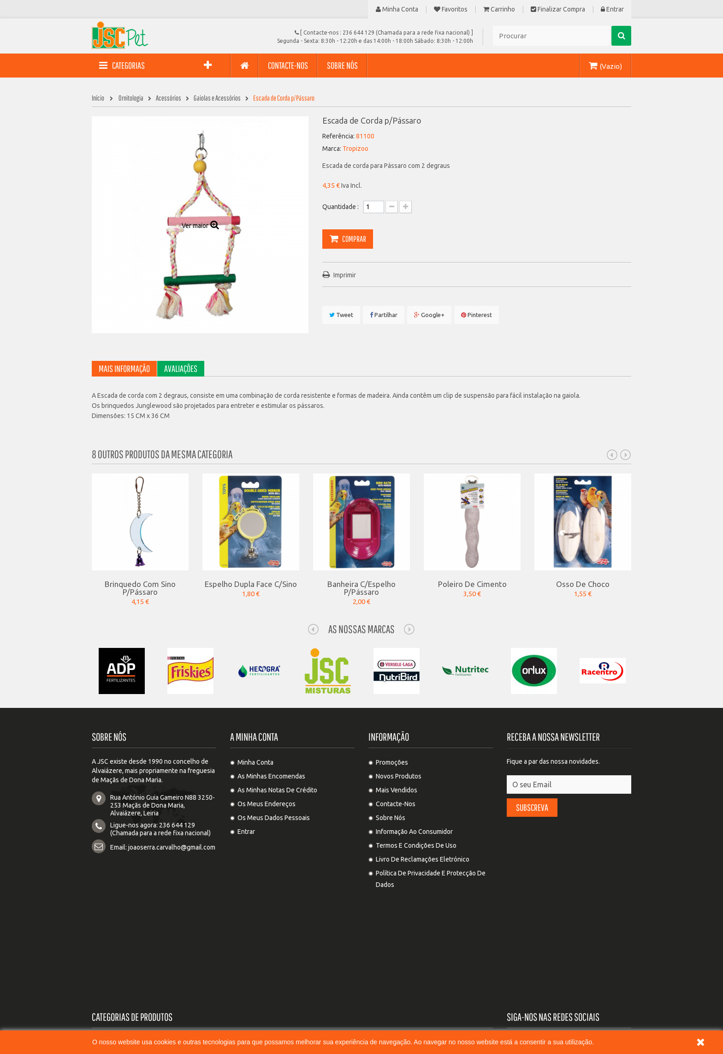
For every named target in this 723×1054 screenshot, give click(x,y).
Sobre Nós (390, 817)
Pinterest (476, 314)
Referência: (338, 136)
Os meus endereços (266, 804)
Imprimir (344, 275)
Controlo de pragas (261, 981)
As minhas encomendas (271, 776)
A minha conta (254, 737)
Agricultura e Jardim (261, 995)
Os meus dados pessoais (273, 817)
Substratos (114, 954)
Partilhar (383, 314)
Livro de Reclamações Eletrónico (422, 859)
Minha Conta (397, 9)
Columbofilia (117, 940)
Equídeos (380, 967)
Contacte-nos (395, 804)
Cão (104, 926)
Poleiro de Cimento (472, 584)
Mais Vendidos (396, 790)
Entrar (612, 9)
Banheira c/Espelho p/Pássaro (361, 588)
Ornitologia (383, 926)
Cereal (376, 981)
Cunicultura (115, 967)
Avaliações (180, 368)
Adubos (110, 981)
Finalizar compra (558, 9)
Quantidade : (340, 206)
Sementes (113, 995)
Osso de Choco (583, 584)
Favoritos (451, 9)
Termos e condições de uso (416, 845)
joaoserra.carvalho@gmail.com (171, 847)
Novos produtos (398, 776)
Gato (239, 926)
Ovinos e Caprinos (259, 967)
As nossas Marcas (361, 629)
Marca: (331, 148)
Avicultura (247, 940)
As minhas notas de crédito (277, 790)
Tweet (341, 314)
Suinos (376, 954)
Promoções (392, 762)
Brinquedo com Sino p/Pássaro (140, 588)
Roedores (380, 940)
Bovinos (244, 954)
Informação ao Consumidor (414, 831)
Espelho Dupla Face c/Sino (251, 584)
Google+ (429, 314)
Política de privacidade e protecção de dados (431, 878)
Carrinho (499, 9)
